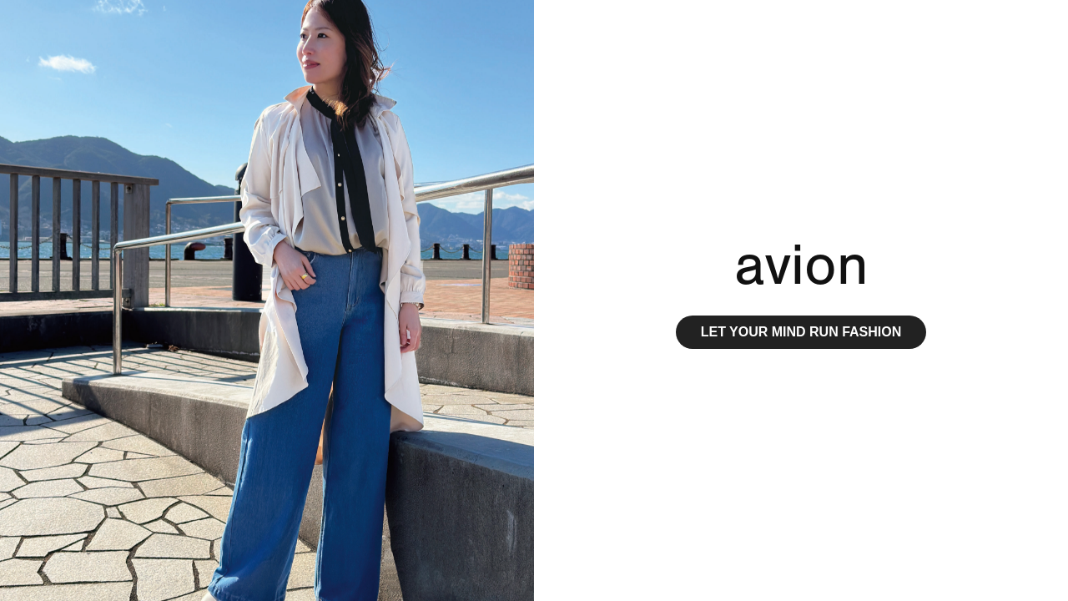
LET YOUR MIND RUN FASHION (801, 332)
